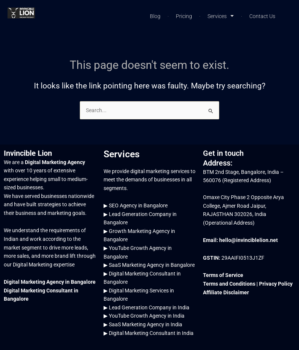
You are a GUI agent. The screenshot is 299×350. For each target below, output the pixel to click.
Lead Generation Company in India (149, 307)
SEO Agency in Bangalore (138, 205)
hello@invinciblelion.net (248, 240)
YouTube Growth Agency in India (147, 316)
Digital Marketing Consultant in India (151, 333)
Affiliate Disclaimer (226, 292)
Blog (155, 16)
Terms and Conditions (229, 284)
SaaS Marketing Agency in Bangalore (152, 265)
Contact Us (262, 16)
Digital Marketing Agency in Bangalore (50, 282)
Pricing (184, 16)
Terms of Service (223, 275)
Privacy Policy (276, 284)
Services (220, 16)
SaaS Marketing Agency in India (145, 324)
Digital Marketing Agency (55, 162)
